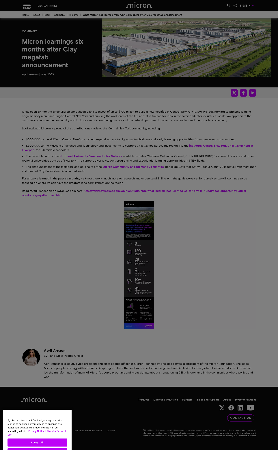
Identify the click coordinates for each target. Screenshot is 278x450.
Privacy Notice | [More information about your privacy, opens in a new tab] (37, 437)
